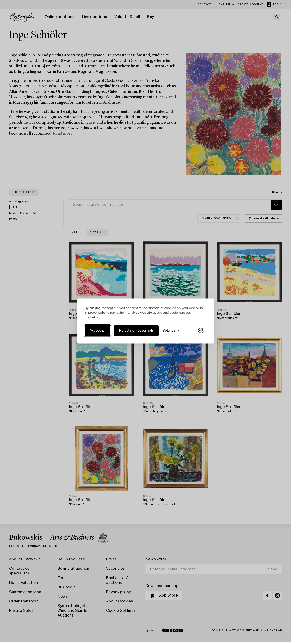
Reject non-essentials (136, 330)
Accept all (97, 330)
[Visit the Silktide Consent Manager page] (201, 330)
